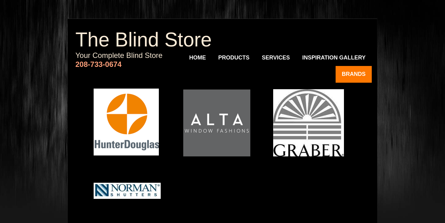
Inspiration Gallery (334, 58)
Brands (354, 74)
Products (233, 58)
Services (276, 58)
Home (197, 58)
